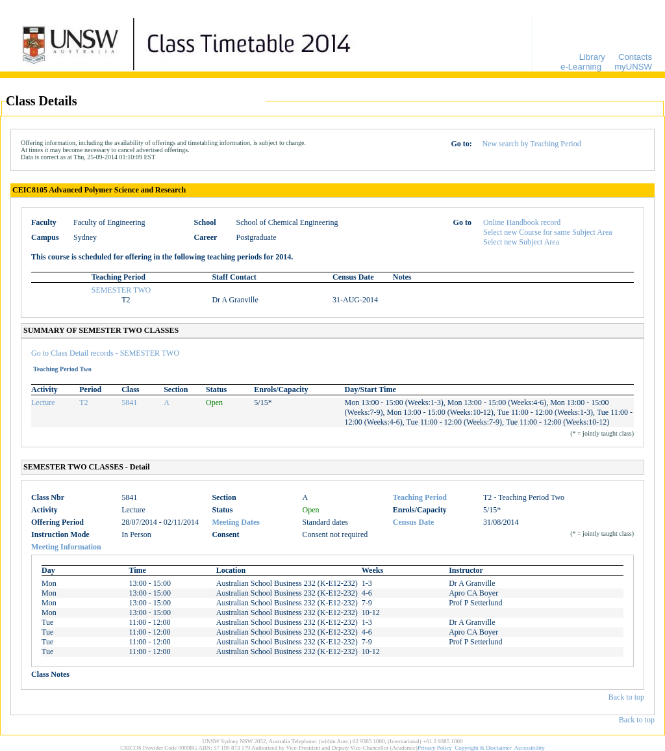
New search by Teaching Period (531, 143)
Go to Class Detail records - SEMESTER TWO (105, 353)
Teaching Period (420, 497)
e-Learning (580, 67)
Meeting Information (66, 546)
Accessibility (529, 747)
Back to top (626, 697)
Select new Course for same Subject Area (547, 232)
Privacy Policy (435, 747)
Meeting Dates (236, 522)
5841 (129, 402)
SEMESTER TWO (121, 290)
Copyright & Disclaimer (483, 747)
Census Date (413, 522)
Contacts (635, 57)
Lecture (43, 402)
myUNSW (633, 67)
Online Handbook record (521, 222)
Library (592, 57)
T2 (83, 402)
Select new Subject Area (521, 241)
